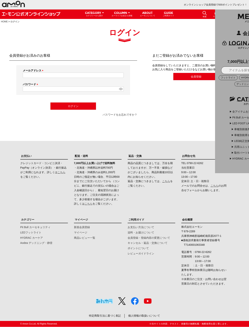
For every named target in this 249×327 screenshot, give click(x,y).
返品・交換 (135, 155)
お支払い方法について (141, 227)
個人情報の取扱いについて (144, 315)
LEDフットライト (30, 232)
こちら (61, 172)
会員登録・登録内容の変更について (149, 237)
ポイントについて (138, 248)
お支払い (26, 155)
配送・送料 (81, 155)
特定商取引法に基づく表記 (105, 315)
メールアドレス (34, 70)
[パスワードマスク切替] (120, 89)
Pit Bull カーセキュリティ (35, 227)
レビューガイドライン (141, 253)
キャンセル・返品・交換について (147, 242)
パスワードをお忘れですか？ (120, 114)
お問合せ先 (188, 155)
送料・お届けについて (141, 232)
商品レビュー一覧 (84, 237)
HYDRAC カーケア (31, 237)
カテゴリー (27, 219)
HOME (4, 21)
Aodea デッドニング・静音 (36, 242)
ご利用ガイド (136, 219)
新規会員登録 (82, 227)
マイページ (81, 219)
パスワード (31, 84)
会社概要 (187, 219)
